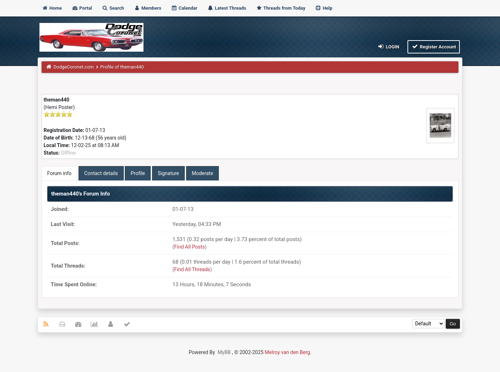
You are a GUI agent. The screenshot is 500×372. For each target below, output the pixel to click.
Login (388, 46)
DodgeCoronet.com (73, 67)
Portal (82, 8)
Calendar (184, 8)
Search (113, 8)
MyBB (224, 352)
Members (147, 8)
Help (323, 8)
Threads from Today (280, 8)
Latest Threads (226, 8)
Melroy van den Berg (287, 352)
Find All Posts (189, 247)
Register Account (433, 46)
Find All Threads (192, 269)
